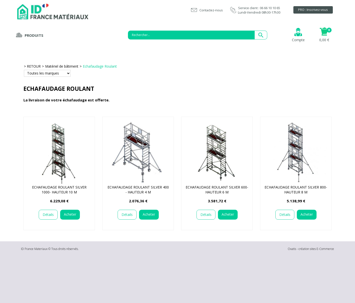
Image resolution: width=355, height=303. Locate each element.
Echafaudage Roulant (100, 66)
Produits (34, 35)
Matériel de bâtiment (61, 66)
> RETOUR (32, 66)
